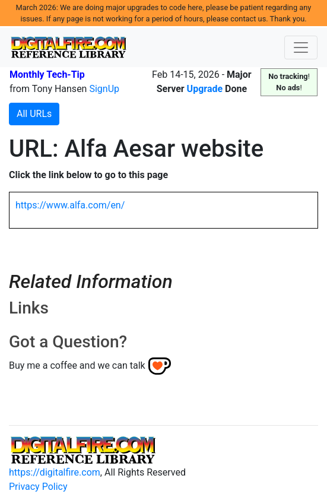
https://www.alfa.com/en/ (70, 205)
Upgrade (205, 88)
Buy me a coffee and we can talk (77, 365)
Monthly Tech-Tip (47, 74)
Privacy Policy (38, 486)
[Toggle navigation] (301, 47)
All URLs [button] (34, 113)
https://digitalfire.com (54, 472)
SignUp (104, 88)
